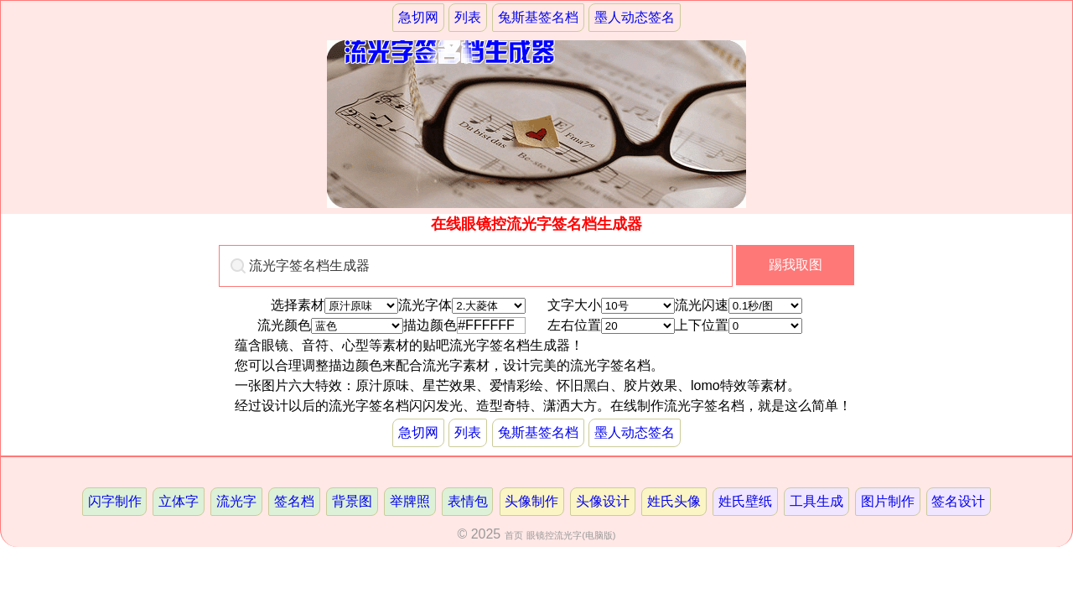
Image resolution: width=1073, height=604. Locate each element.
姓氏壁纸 (745, 501)
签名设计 (958, 501)
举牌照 (410, 501)
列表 (467, 17)
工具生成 (816, 501)
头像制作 (531, 501)
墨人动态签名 (634, 17)
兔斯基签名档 (538, 17)
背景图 (352, 501)
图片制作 (888, 501)
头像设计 (603, 501)
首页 (514, 535)
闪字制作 (115, 501)
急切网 (418, 17)
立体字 (178, 501)
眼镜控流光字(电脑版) (570, 535)
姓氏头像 (674, 501)
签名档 (294, 501)
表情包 (468, 501)
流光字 (236, 501)
